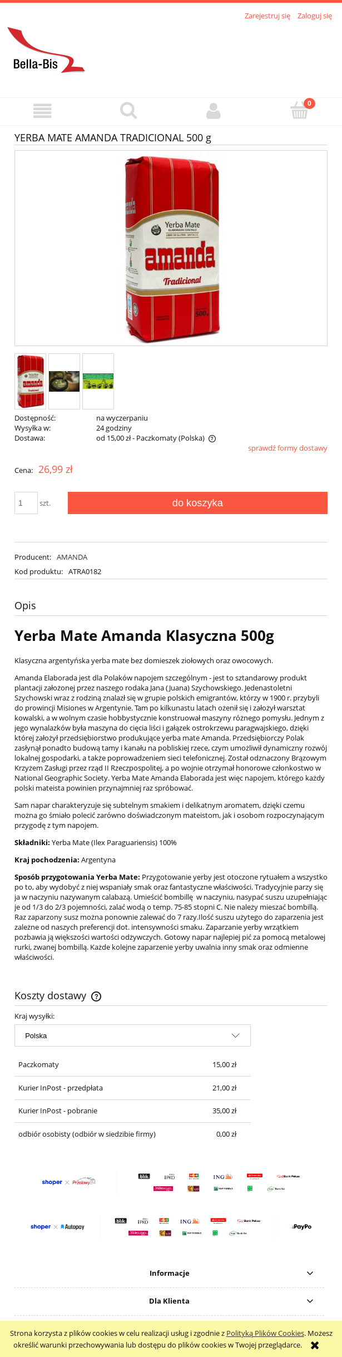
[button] (43, 111)
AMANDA (72, 557)
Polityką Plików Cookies (265, 1333)
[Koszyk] (299, 110)
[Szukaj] (128, 110)
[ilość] (26, 503)
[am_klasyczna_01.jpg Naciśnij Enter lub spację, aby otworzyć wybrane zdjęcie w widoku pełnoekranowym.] (171, 249)
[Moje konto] (214, 111)
